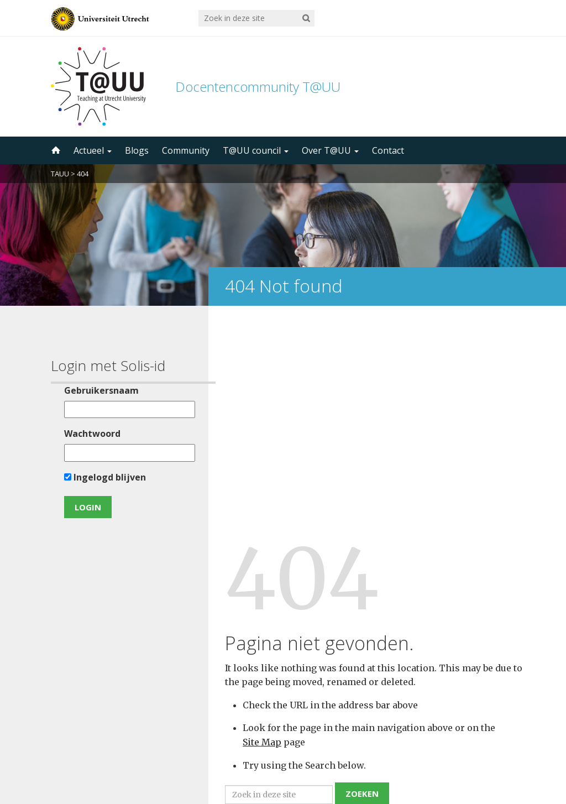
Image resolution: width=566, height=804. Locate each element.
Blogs (137, 150)
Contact (388, 150)
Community (185, 150)
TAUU (60, 174)
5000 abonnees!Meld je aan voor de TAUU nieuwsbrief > (401, 659)
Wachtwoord (89, 433)
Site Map (262, 513)
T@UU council (256, 150)
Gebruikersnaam (98, 390)
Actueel (93, 150)
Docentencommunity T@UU (257, 86)
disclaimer (494, 751)
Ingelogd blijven (102, 477)
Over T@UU (330, 150)
